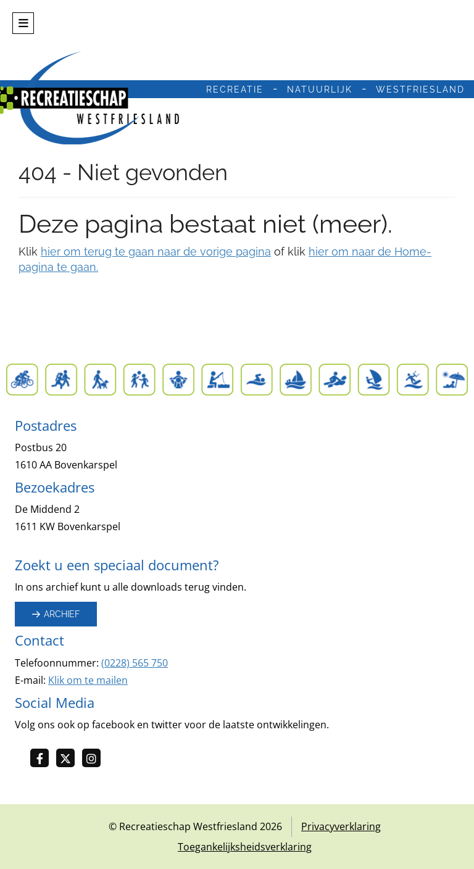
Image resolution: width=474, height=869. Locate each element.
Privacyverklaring (341, 826)
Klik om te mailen (88, 680)
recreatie (235, 89)
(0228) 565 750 (134, 663)
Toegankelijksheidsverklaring (245, 847)
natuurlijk (319, 89)
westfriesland (420, 89)
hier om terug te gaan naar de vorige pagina (156, 251)
